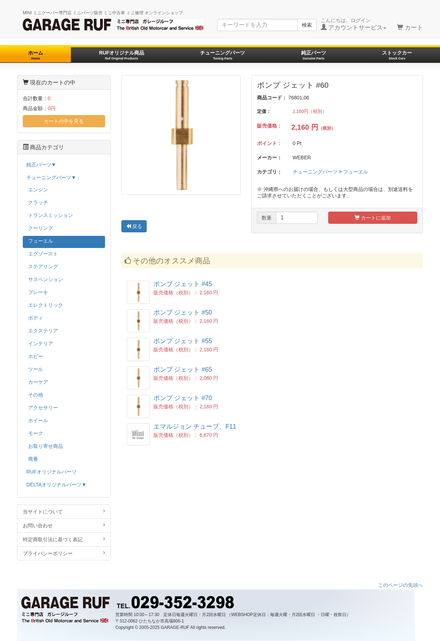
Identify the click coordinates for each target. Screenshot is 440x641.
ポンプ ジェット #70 (182, 398)
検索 (307, 25)
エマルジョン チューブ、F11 (194, 426)
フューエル (355, 172)
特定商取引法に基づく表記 (64, 539)
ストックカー (397, 55)
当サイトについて (64, 511)
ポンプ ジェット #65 (182, 369)
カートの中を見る (64, 121)
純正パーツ (313, 55)
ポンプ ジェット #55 (182, 341)
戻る (134, 226)
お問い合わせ (64, 525)
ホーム (35, 55)
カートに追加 (373, 218)
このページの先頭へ (400, 585)
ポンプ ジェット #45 (182, 284)
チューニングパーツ (222, 55)
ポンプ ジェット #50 (182, 312)
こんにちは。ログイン (354, 24)
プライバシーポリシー (64, 553)
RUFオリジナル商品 (121, 55)
